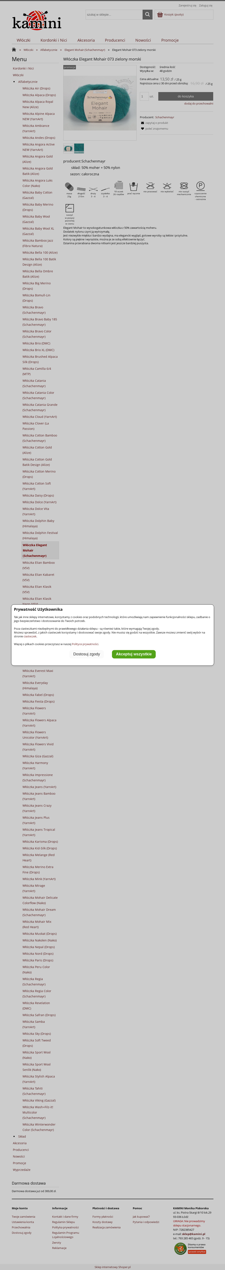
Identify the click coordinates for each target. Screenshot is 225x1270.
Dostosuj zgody (86, 654)
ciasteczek (30, 636)
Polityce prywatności (85, 644)
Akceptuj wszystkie (134, 654)
